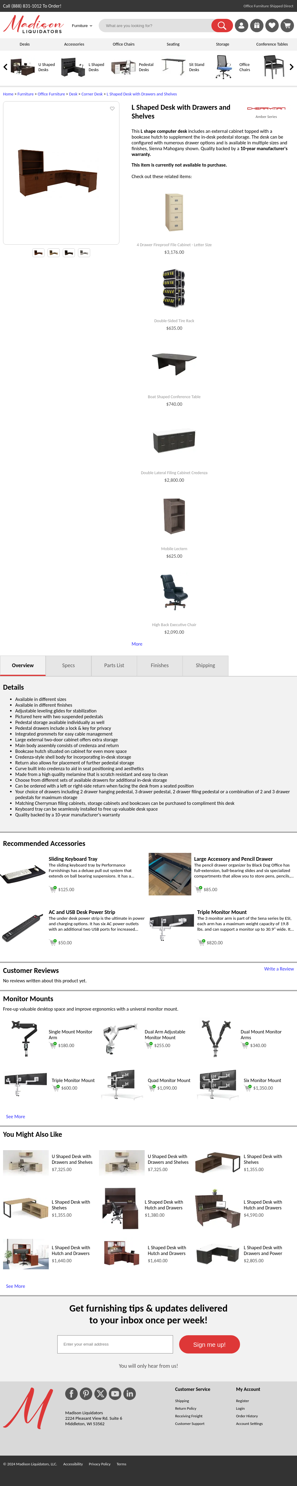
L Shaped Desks (96, 67)
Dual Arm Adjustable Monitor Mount (165, 1034)
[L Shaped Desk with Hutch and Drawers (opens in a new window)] (120, 1228)
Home (8, 94)
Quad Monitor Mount (169, 1080)
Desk (73, 94)
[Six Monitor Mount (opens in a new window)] (218, 1099)
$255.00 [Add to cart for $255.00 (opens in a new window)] (157, 1045)
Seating (173, 44)
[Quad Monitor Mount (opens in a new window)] (122, 1099)
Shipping (205, 665)
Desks (25, 44)
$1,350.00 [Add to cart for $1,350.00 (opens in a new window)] (258, 1088)
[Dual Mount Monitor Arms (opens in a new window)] (216, 1058)
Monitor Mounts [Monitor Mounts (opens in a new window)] (28, 998)
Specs (68, 665)
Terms (121, 1464)
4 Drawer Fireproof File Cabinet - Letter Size (174, 245)
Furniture (26, 94)
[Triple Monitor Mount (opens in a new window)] (171, 940)
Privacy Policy (100, 1464)
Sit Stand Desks (196, 67)
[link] (287, 25)
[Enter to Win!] (256, 30)
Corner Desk (92, 94)
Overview (23, 665)
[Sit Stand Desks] (173, 78)
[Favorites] (272, 30)
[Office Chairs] (224, 78)
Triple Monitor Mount (73, 1080)
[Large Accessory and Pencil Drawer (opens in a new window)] (170, 894)
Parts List (114, 665)
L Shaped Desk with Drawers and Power (263, 1250)
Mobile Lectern (174, 548)
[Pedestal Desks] (123, 78)
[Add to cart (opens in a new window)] (61, 888)
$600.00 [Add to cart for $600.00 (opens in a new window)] (64, 1088)
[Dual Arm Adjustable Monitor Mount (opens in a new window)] (120, 1058)
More (137, 644)
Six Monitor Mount (262, 1080)
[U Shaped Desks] (23, 78)
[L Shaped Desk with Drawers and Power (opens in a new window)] (218, 1264)
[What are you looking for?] (159, 25)
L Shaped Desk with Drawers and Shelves (142, 94)
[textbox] (115, 1344)
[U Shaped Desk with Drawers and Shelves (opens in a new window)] (26, 1174)
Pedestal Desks (146, 67)
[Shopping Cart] (287, 25)
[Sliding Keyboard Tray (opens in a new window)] (23, 882)
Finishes (159, 665)
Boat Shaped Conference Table (174, 397)
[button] (222, 25)
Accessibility (73, 1464)
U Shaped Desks (46, 67)
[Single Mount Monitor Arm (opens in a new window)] (24, 1058)
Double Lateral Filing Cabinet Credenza (174, 473)
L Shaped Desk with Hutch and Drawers (164, 1205)
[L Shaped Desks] (73, 78)
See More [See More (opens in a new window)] (15, 1116)
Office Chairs (123, 44)
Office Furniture (51, 94)
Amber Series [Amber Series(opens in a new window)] (266, 116)
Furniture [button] (82, 26)
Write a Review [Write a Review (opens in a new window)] (279, 969)
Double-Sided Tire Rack (174, 321)
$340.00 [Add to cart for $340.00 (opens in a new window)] (253, 1045)
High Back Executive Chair (174, 624)
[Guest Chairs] (274, 78)
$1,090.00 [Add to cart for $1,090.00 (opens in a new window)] (162, 1088)
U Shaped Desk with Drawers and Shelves (72, 1159)
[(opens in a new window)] (266, 109)
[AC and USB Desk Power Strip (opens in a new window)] (23, 941)
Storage (222, 44)
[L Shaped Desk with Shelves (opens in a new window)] (218, 1172)
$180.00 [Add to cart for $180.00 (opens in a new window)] (61, 1045)
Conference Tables (272, 44)
